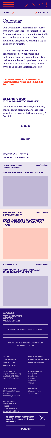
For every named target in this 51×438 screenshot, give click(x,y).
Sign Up (25, 139)
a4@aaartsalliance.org (29, 67)
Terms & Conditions (11, 411)
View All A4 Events (16, 158)
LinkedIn (32, 381)
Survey (25, 429)
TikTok (31, 383)
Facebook (32, 376)
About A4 (9, 362)
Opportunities (38, 359)
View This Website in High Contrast (10, 404)
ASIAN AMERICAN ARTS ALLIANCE (12, 317)
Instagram (32, 374)
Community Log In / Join (25, 330)
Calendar (9, 359)
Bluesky (31, 378)
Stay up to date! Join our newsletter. (25, 344)
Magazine (9, 366)
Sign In (25, 126)
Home (6, 356)
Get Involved (37, 362)
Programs (35, 356)
